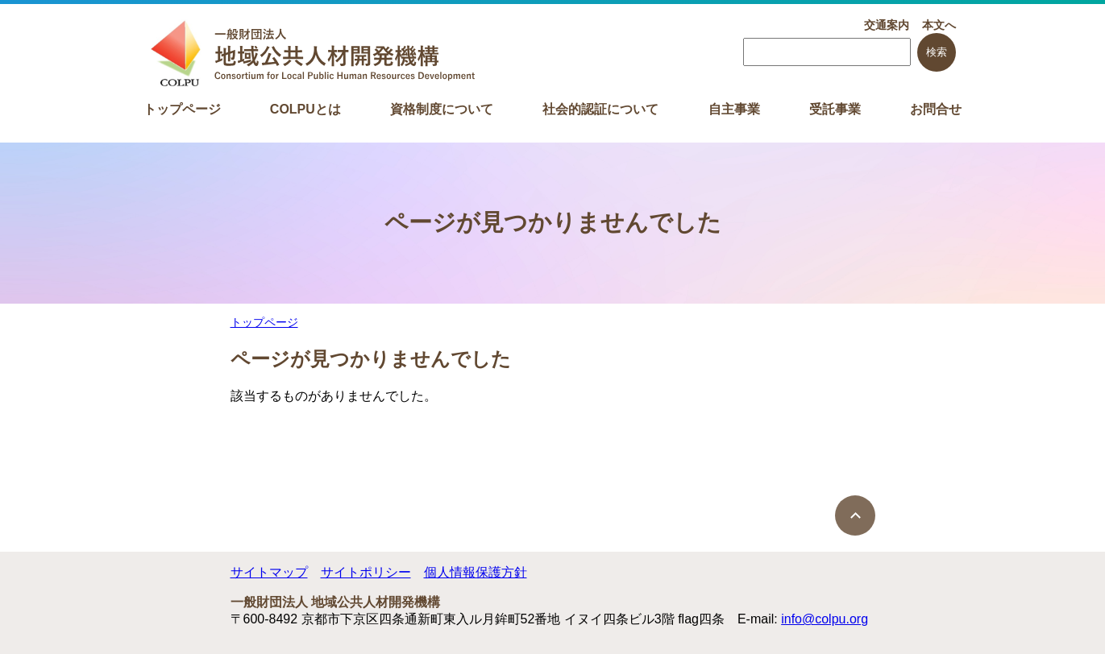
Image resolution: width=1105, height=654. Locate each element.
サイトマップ (269, 572)
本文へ (939, 25)
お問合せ (936, 109)
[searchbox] (827, 52)
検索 (936, 52)
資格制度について (441, 109)
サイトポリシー (366, 572)
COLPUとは (305, 109)
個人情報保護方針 (475, 572)
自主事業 (734, 109)
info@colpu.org (824, 619)
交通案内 (886, 25)
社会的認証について (600, 109)
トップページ (182, 109)
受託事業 (835, 109)
